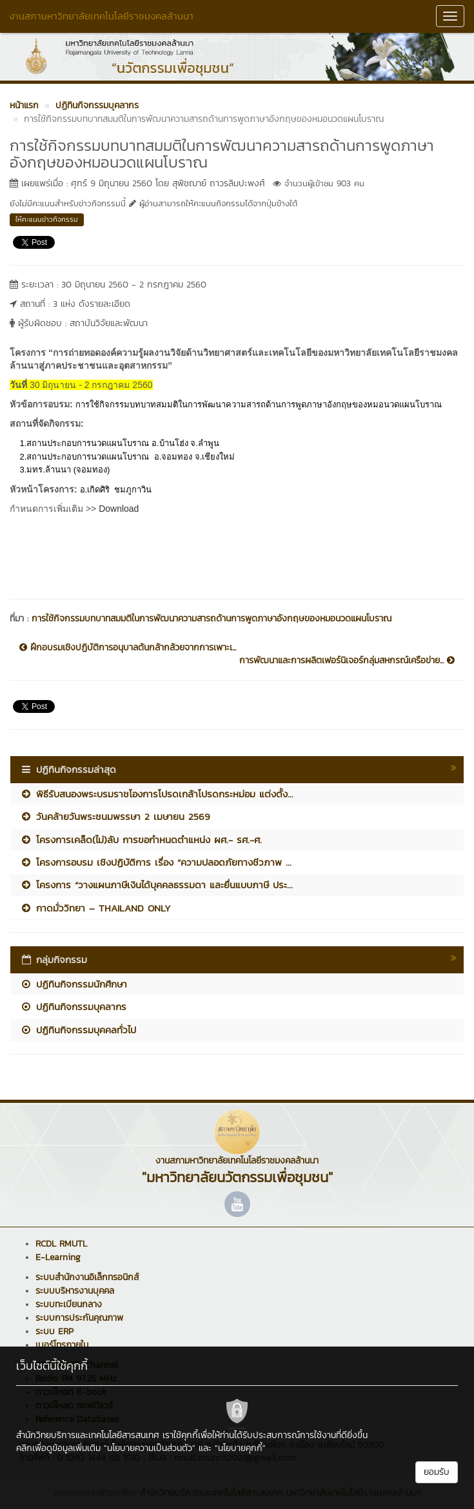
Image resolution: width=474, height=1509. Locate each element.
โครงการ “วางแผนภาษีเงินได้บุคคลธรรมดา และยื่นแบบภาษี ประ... (156, 884)
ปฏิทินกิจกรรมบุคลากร (73, 1006)
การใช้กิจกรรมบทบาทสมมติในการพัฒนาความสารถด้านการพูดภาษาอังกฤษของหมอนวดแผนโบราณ (211, 618)
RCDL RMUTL (61, 1244)
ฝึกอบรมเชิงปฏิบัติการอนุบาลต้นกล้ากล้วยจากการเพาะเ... (127, 647)
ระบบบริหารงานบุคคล (74, 1291)
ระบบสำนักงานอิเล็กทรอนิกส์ (87, 1277)
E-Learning (58, 1257)
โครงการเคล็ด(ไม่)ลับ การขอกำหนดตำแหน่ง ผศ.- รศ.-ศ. (141, 839)
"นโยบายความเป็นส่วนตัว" (149, 1448)
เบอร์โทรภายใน (61, 1345)
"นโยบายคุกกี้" (240, 1448)
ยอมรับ (436, 1472)
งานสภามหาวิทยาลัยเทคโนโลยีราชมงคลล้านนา (101, 15)
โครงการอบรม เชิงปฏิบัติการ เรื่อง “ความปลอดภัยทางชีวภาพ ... (155, 862)
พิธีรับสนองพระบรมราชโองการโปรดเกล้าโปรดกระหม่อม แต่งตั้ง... (156, 793)
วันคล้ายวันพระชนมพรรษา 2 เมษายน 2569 (115, 816)
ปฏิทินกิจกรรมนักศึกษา (73, 984)
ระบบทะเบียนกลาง (68, 1304)
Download (119, 508)
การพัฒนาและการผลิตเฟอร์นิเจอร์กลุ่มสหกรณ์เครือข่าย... (347, 660)
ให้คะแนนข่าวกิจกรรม (46, 219)
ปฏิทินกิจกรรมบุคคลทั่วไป (78, 1029)
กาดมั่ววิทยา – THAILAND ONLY (95, 908)
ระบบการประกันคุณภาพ (79, 1318)
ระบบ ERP (54, 1331)
